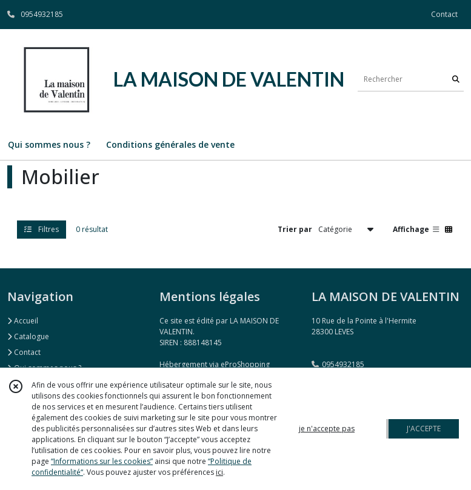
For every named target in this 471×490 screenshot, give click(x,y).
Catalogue (28, 336)
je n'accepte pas (327, 428)
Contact (444, 14)
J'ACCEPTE (424, 428)
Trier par (295, 229)
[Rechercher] (456, 79)
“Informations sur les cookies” (102, 461)
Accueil (22, 321)
